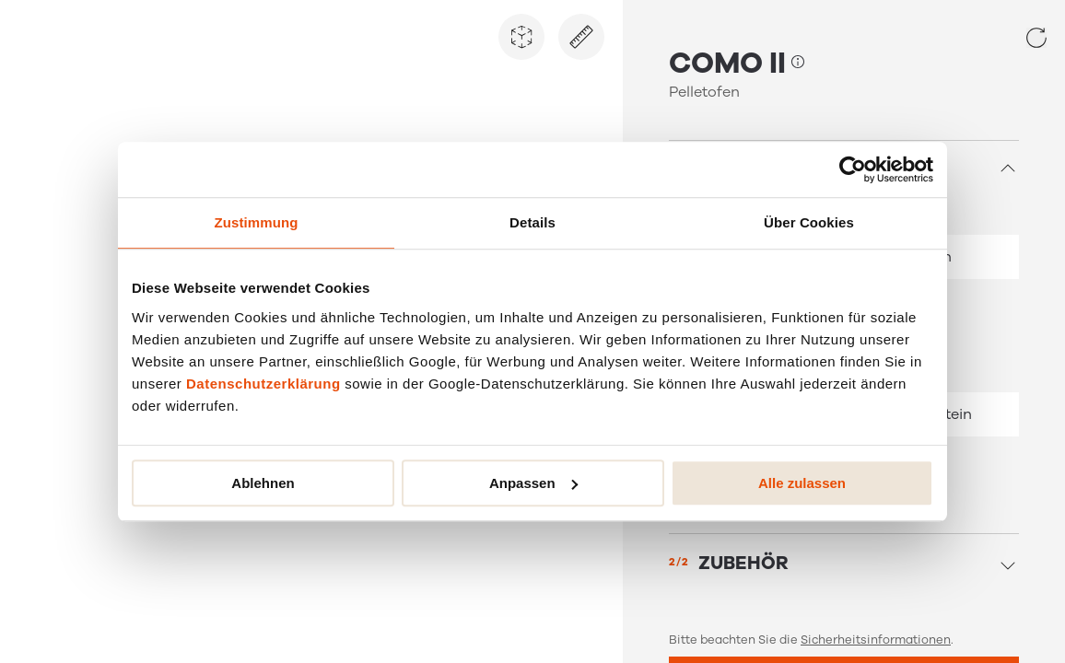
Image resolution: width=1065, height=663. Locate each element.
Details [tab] (532, 222)
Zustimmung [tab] (256, 222)
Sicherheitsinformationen (876, 640)
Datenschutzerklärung (263, 383)
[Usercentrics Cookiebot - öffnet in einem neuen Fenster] (852, 169)
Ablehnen (262, 483)
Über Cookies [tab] (809, 222)
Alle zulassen (802, 483)
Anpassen (533, 483)
